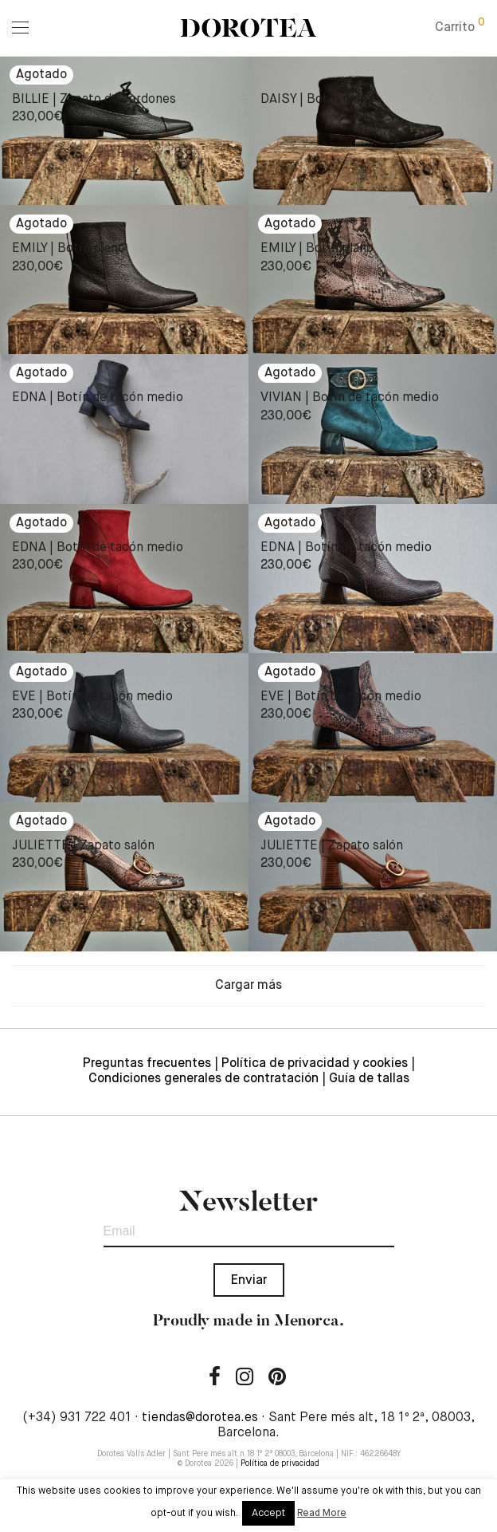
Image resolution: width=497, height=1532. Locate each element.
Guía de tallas (369, 1079)
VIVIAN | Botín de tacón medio (349, 398)
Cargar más (248, 985)
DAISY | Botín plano (317, 99)
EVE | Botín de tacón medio (92, 697)
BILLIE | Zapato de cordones (94, 99)
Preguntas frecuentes (147, 1063)
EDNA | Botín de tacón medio (97, 398)
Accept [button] (268, 1513)
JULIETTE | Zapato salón (83, 846)
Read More (321, 1513)
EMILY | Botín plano (68, 248)
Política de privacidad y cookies (314, 1063)
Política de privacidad (280, 1463)
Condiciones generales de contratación (203, 1079)
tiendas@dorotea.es (200, 1418)
